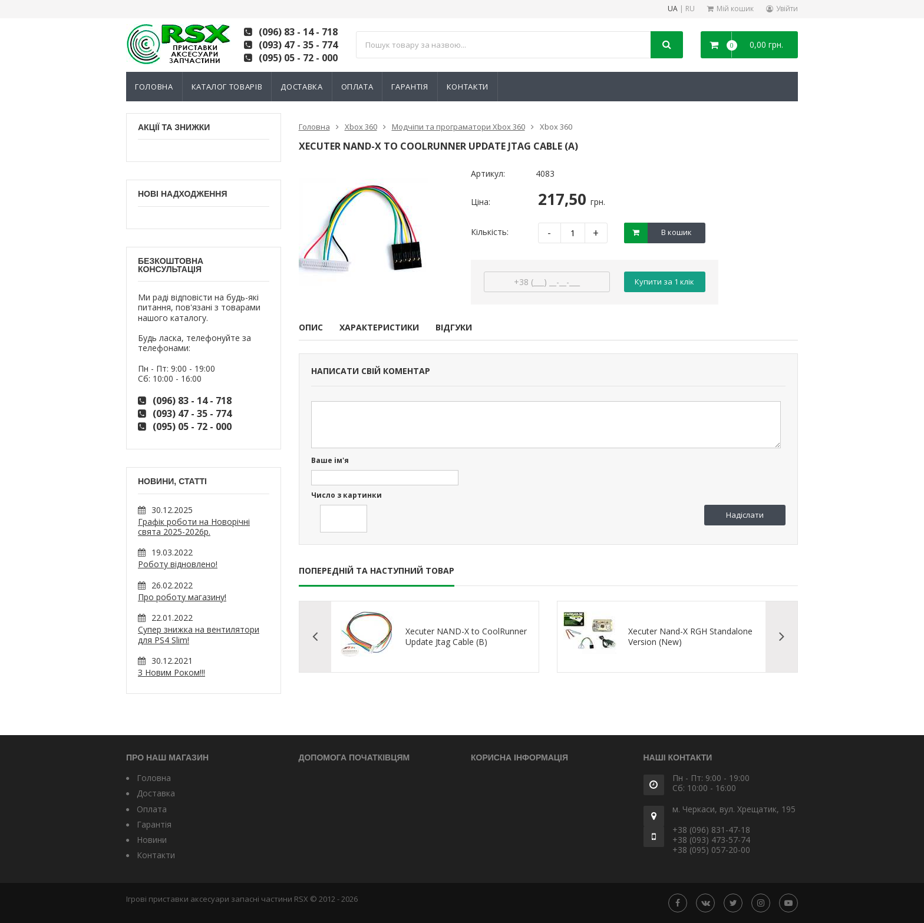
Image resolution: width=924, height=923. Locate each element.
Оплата (357, 86)
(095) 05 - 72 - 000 (298, 57)
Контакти (468, 86)
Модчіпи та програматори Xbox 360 (458, 126)
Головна (154, 86)
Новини (152, 840)
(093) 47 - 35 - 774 (298, 44)
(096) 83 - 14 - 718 (298, 31)
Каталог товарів (227, 86)
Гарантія (409, 86)
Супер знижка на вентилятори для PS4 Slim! (198, 634)
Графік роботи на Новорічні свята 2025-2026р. (194, 526)
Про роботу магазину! (182, 597)
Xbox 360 (361, 126)
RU (690, 9)
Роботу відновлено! (177, 564)
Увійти (787, 9)
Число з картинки (346, 495)
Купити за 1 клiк (664, 281)
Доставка (301, 86)
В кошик (676, 232)
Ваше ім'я (330, 460)
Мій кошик (735, 9)
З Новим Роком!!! (171, 672)
